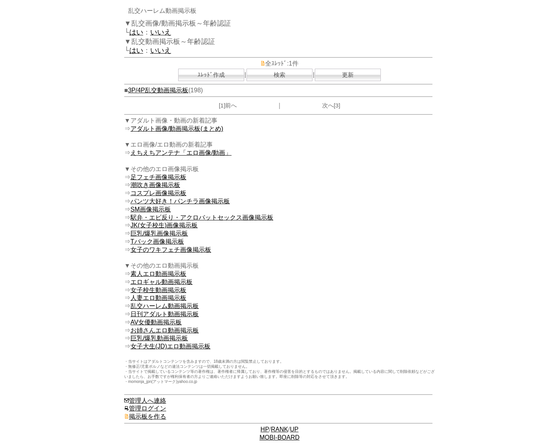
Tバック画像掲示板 (157, 241)
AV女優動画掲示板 (156, 322)
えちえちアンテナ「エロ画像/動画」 (180, 152)
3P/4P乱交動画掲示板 (158, 90)
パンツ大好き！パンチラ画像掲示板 (180, 201)
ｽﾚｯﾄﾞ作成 (211, 74)
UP (294, 429)
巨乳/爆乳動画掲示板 (159, 338)
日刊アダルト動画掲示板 (164, 314)
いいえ (160, 32)
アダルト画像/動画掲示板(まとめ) (176, 128)
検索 (279, 74)
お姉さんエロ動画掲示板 (164, 330)
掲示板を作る (145, 416)
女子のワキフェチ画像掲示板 (170, 249)
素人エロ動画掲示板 (158, 273)
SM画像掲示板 (150, 209)
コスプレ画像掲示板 (158, 193)
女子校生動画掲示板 (158, 290)
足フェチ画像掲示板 (158, 177)
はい (136, 32)
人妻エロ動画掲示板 (158, 297)
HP (264, 429)
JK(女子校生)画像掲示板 (164, 225)
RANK (279, 429)
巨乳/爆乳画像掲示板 (159, 233)
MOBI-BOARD (279, 437)
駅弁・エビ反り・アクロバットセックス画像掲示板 (201, 217)
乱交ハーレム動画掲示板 (164, 306)
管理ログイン (145, 408)
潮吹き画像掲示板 (155, 185)
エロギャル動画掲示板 (161, 282)
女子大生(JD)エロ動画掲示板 (170, 346)
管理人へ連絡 (145, 400)
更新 (348, 74)
